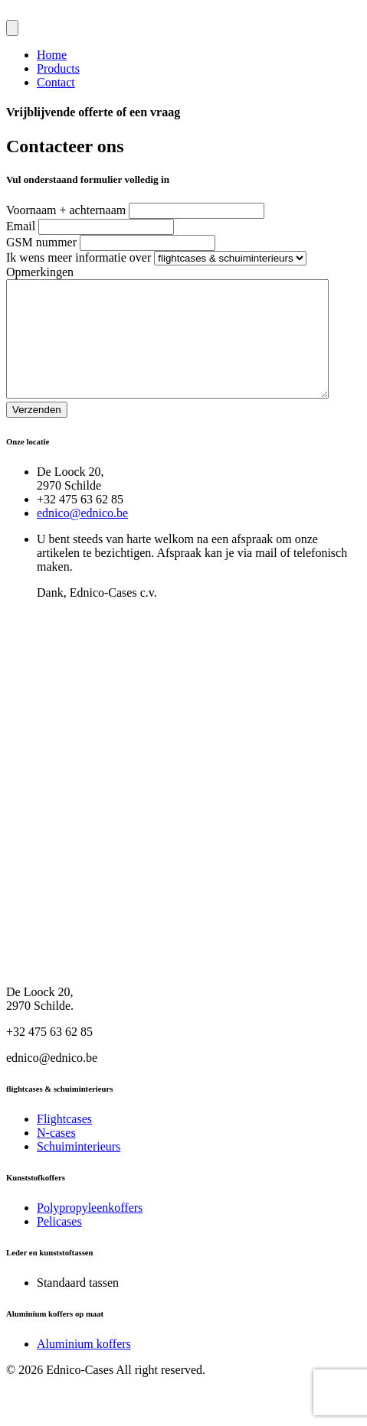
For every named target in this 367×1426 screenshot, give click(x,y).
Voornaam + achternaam (66, 210)
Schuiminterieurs (78, 1169)
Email (20, 226)
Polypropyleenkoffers (90, 1230)
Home (52, 54)
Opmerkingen (40, 271)
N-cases (56, 1155)
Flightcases (64, 1141)
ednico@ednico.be (82, 535)
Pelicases (59, 1244)
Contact (56, 82)
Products (58, 68)
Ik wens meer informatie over (78, 257)
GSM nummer (41, 242)
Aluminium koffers (84, 1366)
